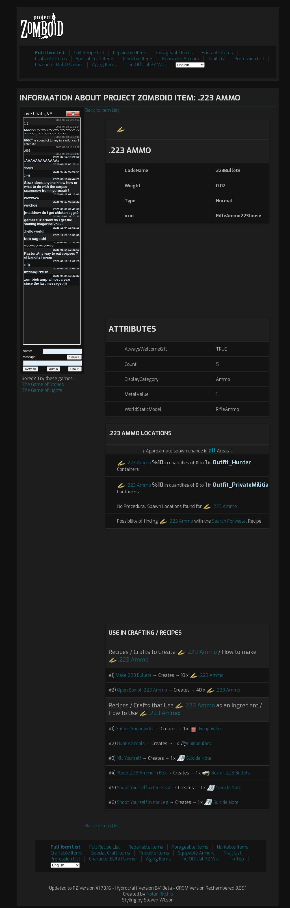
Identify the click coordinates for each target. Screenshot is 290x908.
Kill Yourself (129, 758)
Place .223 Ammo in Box (141, 773)
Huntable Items (217, 53)
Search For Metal (229, 521)
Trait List (217, 59)
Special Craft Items (95, 59)
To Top (237, 859)
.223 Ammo (139, 463)
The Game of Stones (43, 384)
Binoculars (200, 743)
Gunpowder (210, 729)
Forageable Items (174, 53)
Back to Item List (102, 110)
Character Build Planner (59, 65)
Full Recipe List (89, 53)
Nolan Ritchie (159, 894)
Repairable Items (130, 53)
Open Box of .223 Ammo (142, 690)
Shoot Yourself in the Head (144, 788)
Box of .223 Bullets (230, 773)
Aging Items (104, 65)
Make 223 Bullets (134, 675)
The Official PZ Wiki (145, 65)
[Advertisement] (173, 23)
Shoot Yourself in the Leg (142, 802)
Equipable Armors (180, 59)
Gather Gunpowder (135, 729)
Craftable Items (51, 59)
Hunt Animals (131, 743)
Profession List (249, 59)
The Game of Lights (42, 390)
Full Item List (50, 53)
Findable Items (138, 59)
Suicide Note (198, 758)
